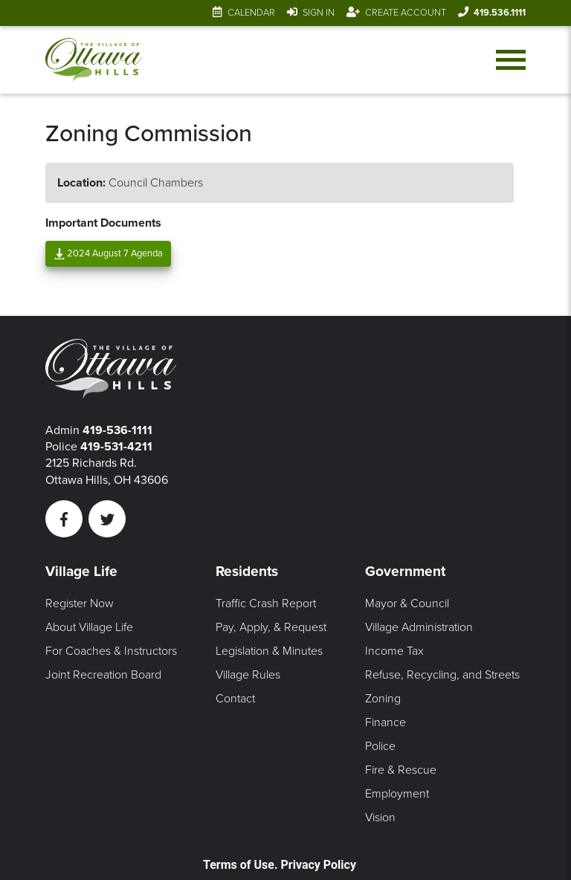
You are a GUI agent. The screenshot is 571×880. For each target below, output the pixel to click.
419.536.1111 (500, 13)
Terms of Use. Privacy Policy (279, 865)
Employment (397, 793)
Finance (385, 722)
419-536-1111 (117, 430)
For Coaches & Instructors (111, 651)
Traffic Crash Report (266, 603)
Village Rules (248, 674)
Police (380, 746)
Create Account (405, 13)
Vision (380, 817)
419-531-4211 (116, 446)
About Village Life (89, 627)
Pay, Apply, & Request (271, 627)
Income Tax (394, 651)
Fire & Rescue (400, 770)
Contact (235, 698)
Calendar (251, 13)
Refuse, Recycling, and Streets (442, 674)
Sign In (319, 13)
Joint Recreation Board (103, 674)
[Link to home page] (93, 60)
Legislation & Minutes (269, 651)
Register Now (79, 603)
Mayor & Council (407, 603)
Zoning (383, 698)
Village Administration (419, 627)
